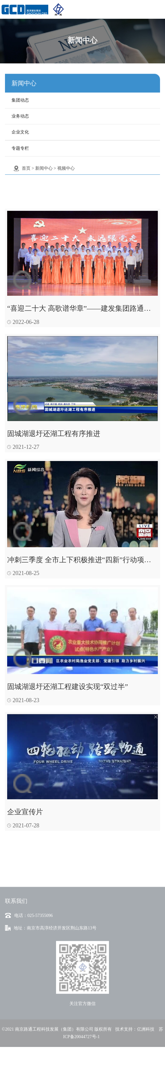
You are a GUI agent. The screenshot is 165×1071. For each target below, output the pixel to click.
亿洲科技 (145, 1048)
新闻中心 (44, 165)
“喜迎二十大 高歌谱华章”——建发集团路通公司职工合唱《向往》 (82, 308)
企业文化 (20, 129)
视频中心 (66, 165)
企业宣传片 (25, 812)
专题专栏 (20, 145)
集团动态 (20, 97)
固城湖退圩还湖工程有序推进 (53, 434)
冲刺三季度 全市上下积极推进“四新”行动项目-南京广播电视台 (82, 560)
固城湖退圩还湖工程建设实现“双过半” (67, 687)
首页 (26, 165)
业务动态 (20, 113)
